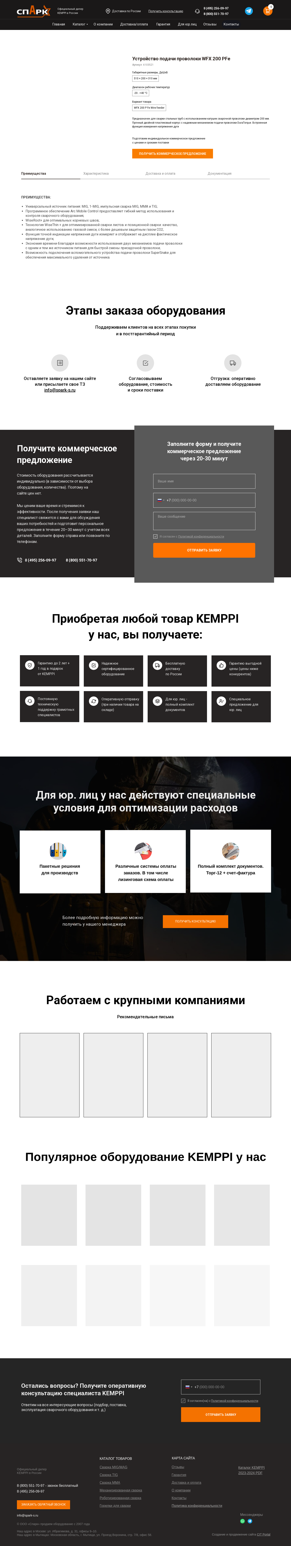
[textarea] (204, 521)
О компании (103, 24)
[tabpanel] (145, 228)
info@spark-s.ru (27, 1515)
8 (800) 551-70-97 (216, 14)
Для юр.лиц (187, 24)
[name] (204, 481)
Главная (58, 24)
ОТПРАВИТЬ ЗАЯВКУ (204, 550)
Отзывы (210, 24)
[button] (165, 11)
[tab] (52, 175)
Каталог (79, 24)
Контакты (231, 24)
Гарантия (163, 24)
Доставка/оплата (134, 24)
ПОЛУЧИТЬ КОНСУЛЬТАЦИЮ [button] (195, 921)
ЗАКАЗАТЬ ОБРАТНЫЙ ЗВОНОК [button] (43, 1504)
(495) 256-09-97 (217, 8)
